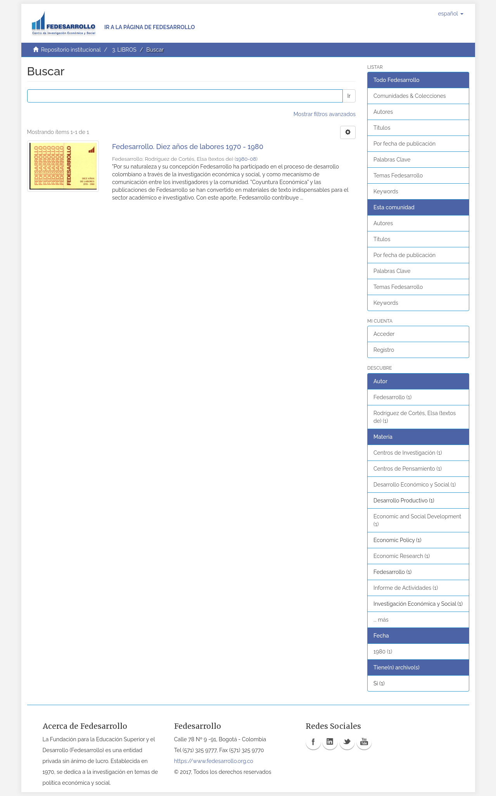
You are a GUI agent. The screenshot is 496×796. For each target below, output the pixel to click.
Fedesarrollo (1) (392, 397)
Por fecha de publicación (404, 144)
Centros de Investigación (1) (407, 453)
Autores (383, 112)
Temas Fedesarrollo (398, 175)
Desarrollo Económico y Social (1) (414, 484)
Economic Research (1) (401, 556)
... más (381, 620)
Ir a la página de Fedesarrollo (149, 27)
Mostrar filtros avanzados (325, 114)
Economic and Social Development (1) (417, 520)
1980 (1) (382, 651)
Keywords (385, 191)
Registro (383, 350)
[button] (450, 13)
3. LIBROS (124, 50)
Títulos (381, 128)
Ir (349, 96)
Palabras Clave (391, 159)
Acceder (384, 334)
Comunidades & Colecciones (409, 96)
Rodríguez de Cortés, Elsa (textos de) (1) (414, 417)
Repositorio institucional (71, 50)
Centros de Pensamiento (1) (407, 469)
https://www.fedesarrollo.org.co (213, 761)
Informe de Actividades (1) (405, 588)
